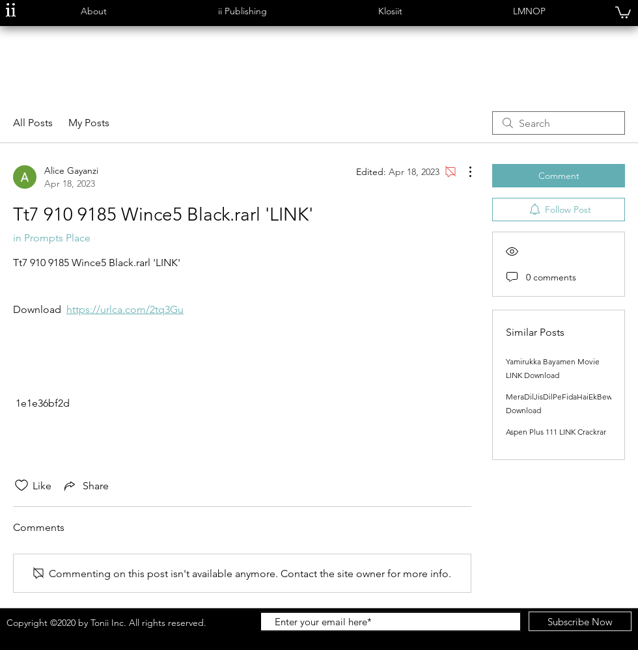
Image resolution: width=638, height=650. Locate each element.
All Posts (33, 122)
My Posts (88, 122)
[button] (93, 11)
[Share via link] (85, 485)
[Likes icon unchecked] (21, 485)
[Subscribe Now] (580, 621)
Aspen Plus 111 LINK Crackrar (556, 432)
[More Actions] (463, 172)
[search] (558, 123)
